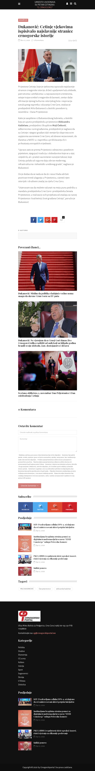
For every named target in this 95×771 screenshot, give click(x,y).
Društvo (23, 20)
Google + (54, 507)
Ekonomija (22, 655)
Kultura (21, 662)
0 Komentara (37, 40)
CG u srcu (22, 658)
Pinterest (69, 507)
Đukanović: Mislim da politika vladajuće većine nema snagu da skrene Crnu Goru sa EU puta (45, 295)
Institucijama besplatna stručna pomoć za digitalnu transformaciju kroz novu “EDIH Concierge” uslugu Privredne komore (52, 539)
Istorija (21, 666)
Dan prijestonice (45, 589)
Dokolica (22, 685)
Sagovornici (23, 673)
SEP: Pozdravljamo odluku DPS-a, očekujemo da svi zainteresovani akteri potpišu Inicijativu (54, 526)
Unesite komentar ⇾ (29, 486)
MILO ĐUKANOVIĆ (27, 589)
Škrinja (21, 677)
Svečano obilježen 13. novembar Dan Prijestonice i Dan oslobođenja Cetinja (46, 394)
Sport (20, 670)
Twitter (40, 507)
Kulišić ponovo (40, 568)
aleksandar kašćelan (63, 589)
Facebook (25, 507)
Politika (21, 647)
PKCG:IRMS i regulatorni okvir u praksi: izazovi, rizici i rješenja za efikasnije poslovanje (55, 557)
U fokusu (21, 681)
